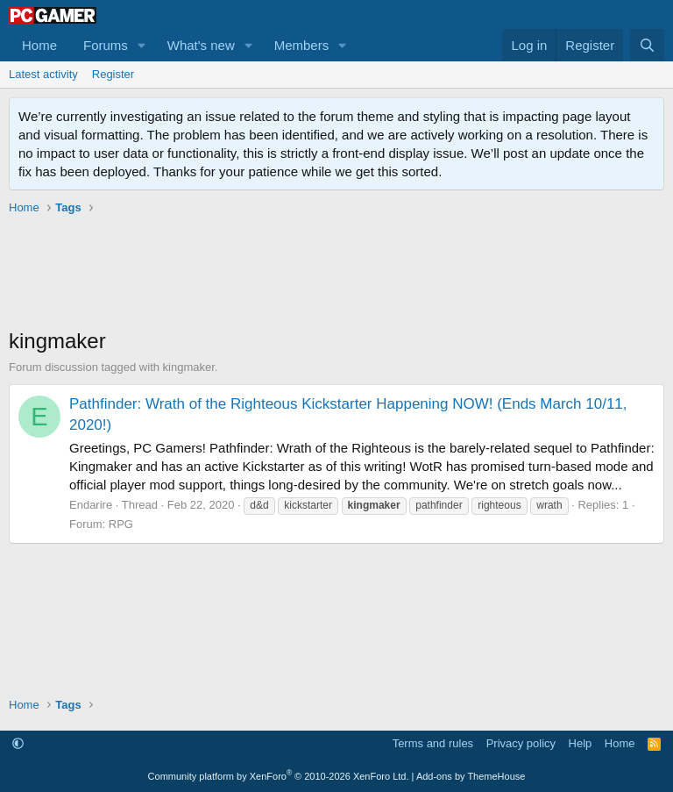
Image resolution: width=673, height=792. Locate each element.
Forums (105, 45)
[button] (142, 45)
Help (580, 743)
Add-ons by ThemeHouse (471, 776)
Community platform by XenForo (278, 776)
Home (39, 45)
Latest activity (43, 74)
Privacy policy (521, 743)
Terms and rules (433, 743)
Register (113, 74)
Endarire (90, 504)
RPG (121, 524)
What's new (201, 45)
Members (301, 45)
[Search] (647, 45)
